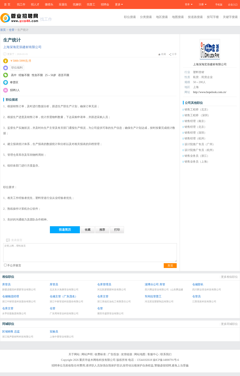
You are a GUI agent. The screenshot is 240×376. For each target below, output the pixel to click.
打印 (117, 229)
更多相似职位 (229, 280)
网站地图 (139, 357)
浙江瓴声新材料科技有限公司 (17, 340)
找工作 (21, 4)
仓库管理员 (104, 288)
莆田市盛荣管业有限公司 (110, 317)
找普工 (91, 4)
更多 (118, 4)
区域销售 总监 (11, 335)
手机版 (218, 4)
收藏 (162, 54)
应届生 (63, 4)
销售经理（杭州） (195, 138)
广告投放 (113, 357)
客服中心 (153, 357)
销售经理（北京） (195, 126)
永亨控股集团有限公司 (14, 317)
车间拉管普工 (153, 300)
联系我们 (166, 357)
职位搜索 (130, 17)
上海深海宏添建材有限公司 (22, 47)
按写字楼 (213, 17)
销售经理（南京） (195, 121)
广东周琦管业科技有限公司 (64, 317)
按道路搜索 (195, 17)
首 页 (7, 4)
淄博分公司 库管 (155, 288)
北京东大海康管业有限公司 (64, 293)
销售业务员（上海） (197, 161)
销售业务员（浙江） (197, 155)
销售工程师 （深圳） (197, 115)
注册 (201, 4)
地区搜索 (162, 17)
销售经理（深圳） (195, 132)
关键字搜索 (230, 17)
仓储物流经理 (10, 300)
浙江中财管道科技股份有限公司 (19, 305)
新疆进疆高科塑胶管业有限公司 (19, 293)
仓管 (11, 29)
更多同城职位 (229, 327)
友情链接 (126, 357)
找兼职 (77, 4)
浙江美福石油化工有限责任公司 (114, 305)
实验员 (54, 335)
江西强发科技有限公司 (204, 305)
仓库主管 (102, 300)
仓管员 (196, 300)
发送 (170, 269)
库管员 (6, 288)
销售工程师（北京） (197, 109)
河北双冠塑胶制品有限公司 (159, 305)
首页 (3, 29)
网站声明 (87, 357)
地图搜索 (178, 17)
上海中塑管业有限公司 (62, 340)
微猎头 (49, 4)
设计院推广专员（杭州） (199, 150)
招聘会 (105, 4)
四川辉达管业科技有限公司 (206, 293)
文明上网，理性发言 (90, 254)
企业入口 (233, 4)
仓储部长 (197, 288)
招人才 (35, 4)
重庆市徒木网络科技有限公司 (97, 363)
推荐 (102, 229)
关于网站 (74, 357)
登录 (187, 4)
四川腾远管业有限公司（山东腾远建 (164, 293)
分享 (173, 54)
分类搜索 (146, 17)
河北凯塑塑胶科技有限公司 (111, 293)
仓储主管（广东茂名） (64, 300)
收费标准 (100, 357)
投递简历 (65, 229)
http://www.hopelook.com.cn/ (209, 92)
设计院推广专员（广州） (199, 144)
